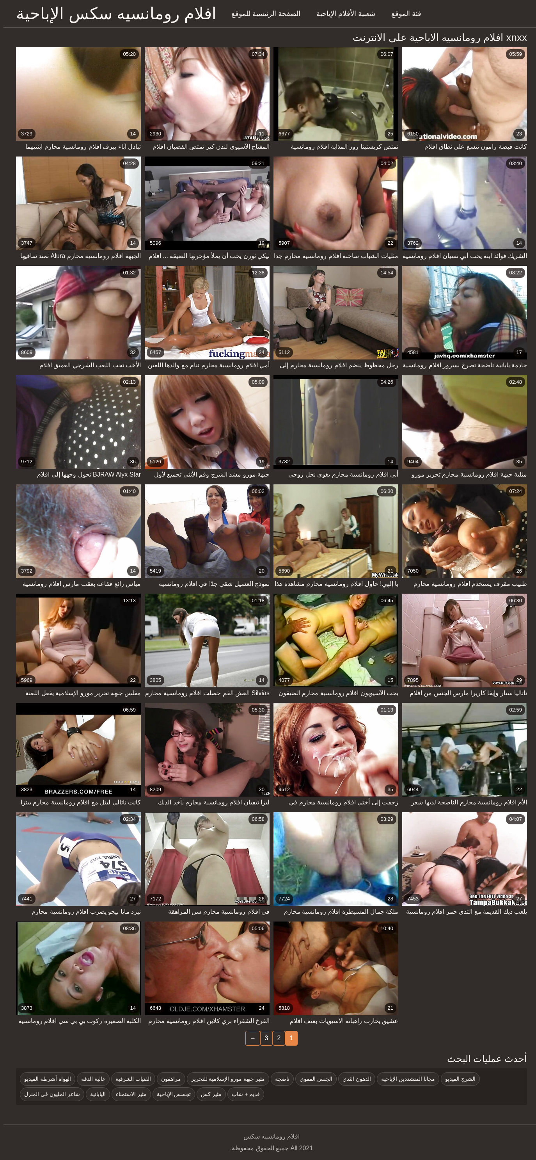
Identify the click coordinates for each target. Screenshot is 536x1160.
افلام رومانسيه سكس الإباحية (112, 13)
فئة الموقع (403, 14)
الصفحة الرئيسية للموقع (262, 14)
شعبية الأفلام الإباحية (342, 14)
